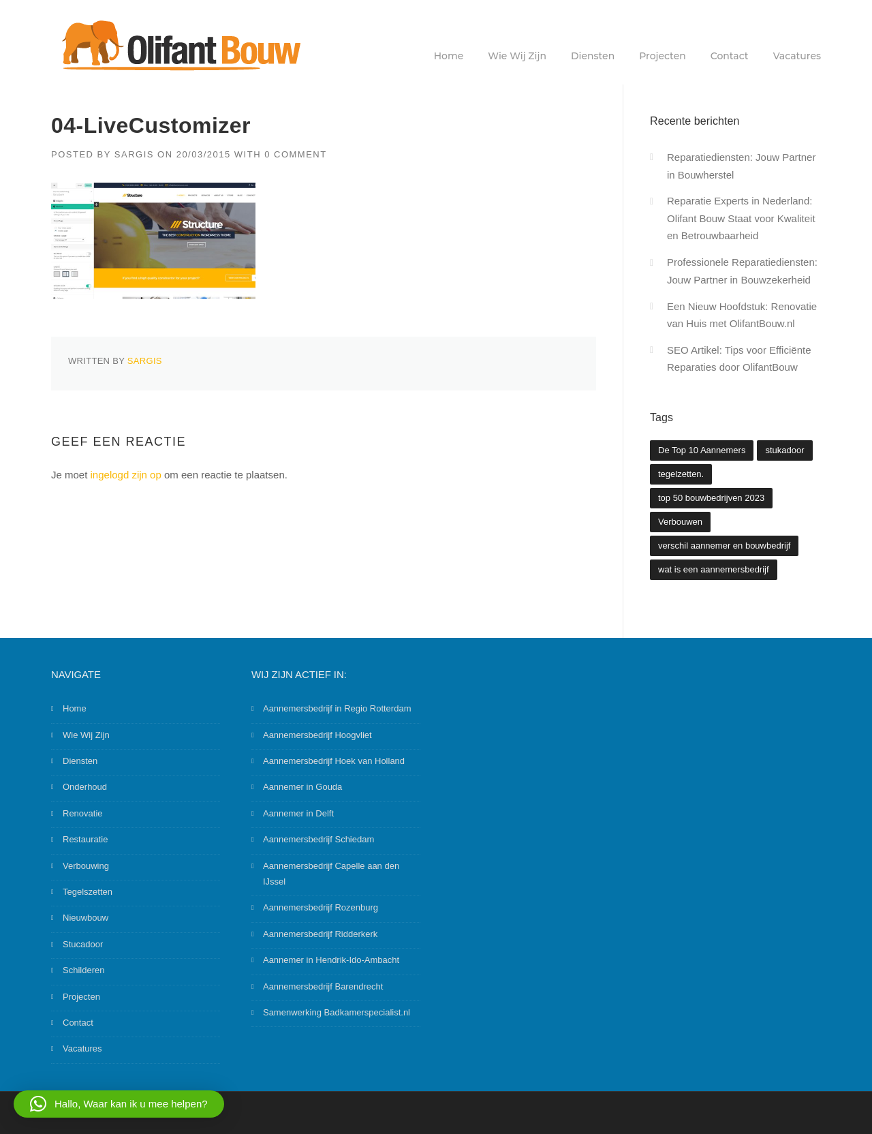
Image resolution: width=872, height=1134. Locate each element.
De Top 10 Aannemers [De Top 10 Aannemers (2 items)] (701, 450)
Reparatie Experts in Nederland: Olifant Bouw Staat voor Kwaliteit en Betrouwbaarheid (741, 218)
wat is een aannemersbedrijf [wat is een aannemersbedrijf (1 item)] (713, 569)
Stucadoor (83, 944)
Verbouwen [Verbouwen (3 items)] (680, 522)
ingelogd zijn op (126, 474)
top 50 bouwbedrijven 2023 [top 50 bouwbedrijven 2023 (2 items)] (711, 498)
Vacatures (797, 56)
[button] (119, 1104)
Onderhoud (85, 787)
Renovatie (83, 813)
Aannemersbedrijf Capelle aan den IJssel (331, 874)
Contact (730, 56)
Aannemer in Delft (298, 813)
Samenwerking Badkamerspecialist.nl (336, 1012)
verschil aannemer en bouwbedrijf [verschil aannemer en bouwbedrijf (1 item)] (724, 545)
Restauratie (85, 839)
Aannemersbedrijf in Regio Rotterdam (337, 708)
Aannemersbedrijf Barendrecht (323, 986)
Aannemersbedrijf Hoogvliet (317, 735)
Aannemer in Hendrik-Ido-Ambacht (331, 960)
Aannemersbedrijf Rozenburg (320, 907)
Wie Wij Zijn (517, 56)
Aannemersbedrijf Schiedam (318, 839)
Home (449, 56)
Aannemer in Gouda (302, 787)
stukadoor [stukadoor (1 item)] (784, 450)
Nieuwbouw (85, 918)
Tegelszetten (87, 892)
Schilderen (83, 970)
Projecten (662, 56)
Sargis (134, 154)
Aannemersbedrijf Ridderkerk (320, 934)
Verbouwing (86, 866)
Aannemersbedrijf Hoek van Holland (334, 761)
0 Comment (295, 154)
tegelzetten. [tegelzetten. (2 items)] (681, 474)
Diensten (592, 56)
